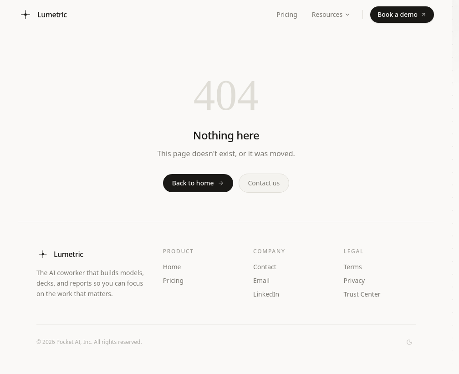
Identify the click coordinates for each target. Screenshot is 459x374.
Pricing (286, 14)
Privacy (354, 280)
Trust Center (366, 294)
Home (172, 266)
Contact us (264, 183)
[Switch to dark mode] (409, 342)
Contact (264, 266)
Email (261, 280)
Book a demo (402, 14)
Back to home (198, 183)
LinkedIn (269, 294)
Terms (353, 266)
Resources (331, 14)
